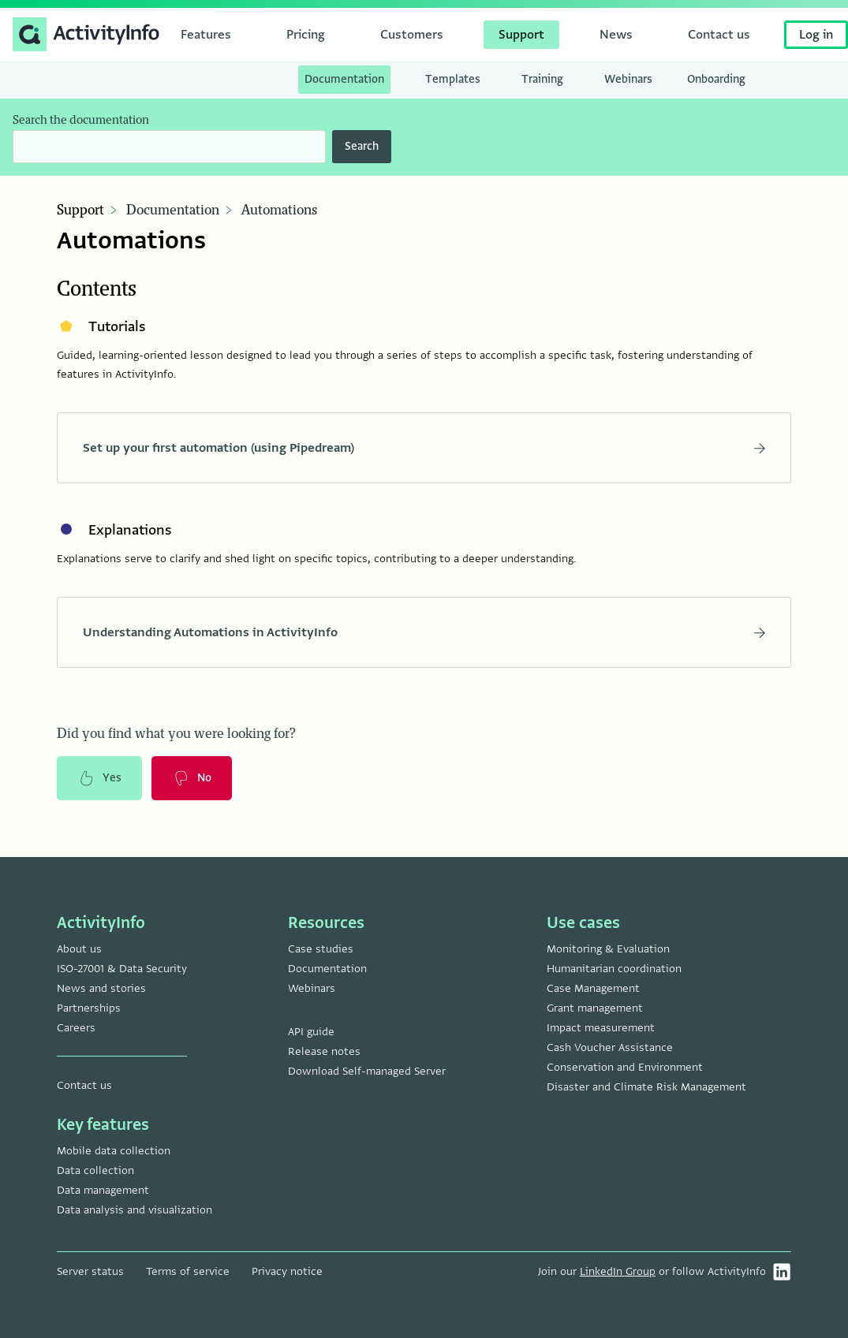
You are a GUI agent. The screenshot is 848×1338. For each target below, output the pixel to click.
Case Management (593, 988)
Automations (279, 210)
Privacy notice (287, 1271)
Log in (816, 35)
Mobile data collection (113, 1150)
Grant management (595, 1008)
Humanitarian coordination (614, 968)
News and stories (101, 988)
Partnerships (89, 1008)
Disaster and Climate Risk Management (646, 1086)
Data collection (95, 1170)
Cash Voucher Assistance (610, 1047)
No (191, 778)
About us (79, 948)
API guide (311, 1031)
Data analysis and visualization (134, 1209)
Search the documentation (81, 120)
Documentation (172, 210)
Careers (76, 1027)
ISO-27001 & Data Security (122, 968)
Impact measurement (601, 1027)
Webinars (311, 988)
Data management (103, 1190)
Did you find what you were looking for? (176, 734)
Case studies (320, 948)
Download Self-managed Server (367, 1071)
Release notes (324, 1051)
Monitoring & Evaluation (608, 948)
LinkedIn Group (618, 1271)
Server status (90, 1271)
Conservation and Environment (625, 1067)
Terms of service (188, 1271)
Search (362, 146)
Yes (99, 778)
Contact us (84, 1085)
